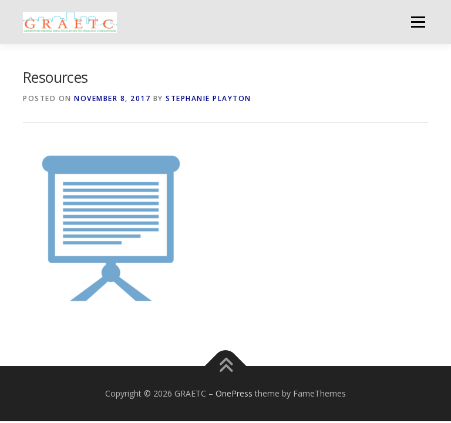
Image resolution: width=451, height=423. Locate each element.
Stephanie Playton (208, 98)
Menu (418, 21)
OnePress (234, 393)
